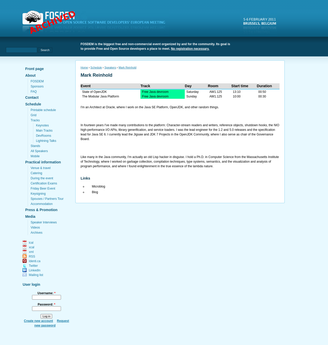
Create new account (38, 321)
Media (30, 216)
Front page (34, 69)
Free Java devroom (155, 92)
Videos (35, 227)
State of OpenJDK (94, 92)
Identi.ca (34, 261)
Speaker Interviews (43, 222)
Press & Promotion (41, 210)
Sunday (191, 96)
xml (31, 252)
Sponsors (37, 86)
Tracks (35, 120)
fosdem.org (96, 23)
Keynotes (42, 125)
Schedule (33, 104)
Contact (31, 97)
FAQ (33, 91)
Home (84, 67)
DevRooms (43, 135)
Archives (36, 232)
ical (31, 242)
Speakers (110, 67)
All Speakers (39, 151)
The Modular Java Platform (100, 96)
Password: (46, 304)
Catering (36, 173)
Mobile (34, 156)
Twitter (33, 266)
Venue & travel (40, 168)
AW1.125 (215, 92)
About (30, 75)
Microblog (98, 186)
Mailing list (36, 275)
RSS (32, 256)
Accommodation (41, 204)
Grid (33, 115)
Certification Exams (43, 183)
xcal (31, 247)
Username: (46, 293)
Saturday (192, 92)
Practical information (43, 162)
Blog (95, 192)
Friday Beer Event (42, 188)
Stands (35, 146)
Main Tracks (44, 130)
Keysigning (38, 193)
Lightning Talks (46, 141)
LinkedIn (34, 270)
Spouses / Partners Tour (47, 199)
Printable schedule (43, 110)
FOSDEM (37, 81)
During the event (41, 178)
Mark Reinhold (128, 67)
